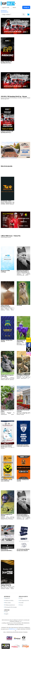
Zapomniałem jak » (4, 12)
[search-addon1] (11, 14)
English (6, 614)
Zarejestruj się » (4, 10)
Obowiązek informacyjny (11, 607)
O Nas (21, 598)
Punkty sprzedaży (9, 600)
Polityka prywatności (10, 605)
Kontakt (21, 603)
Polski (6, 612)
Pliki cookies (8, 603)
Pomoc (21, 605)
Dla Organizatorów (24, 600)
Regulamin (7, 598)
